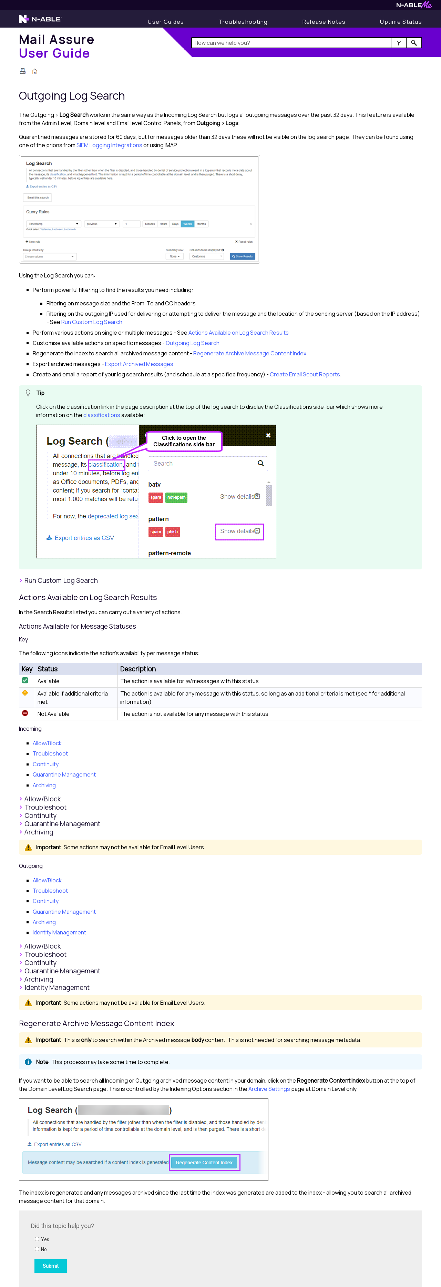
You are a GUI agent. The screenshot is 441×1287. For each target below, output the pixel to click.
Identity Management (59, 932)
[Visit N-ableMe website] (414, 6)
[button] (399, 42)
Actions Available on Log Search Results (238, 332)
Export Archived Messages (139, 364)
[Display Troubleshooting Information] (243, 22)
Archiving (44, 785)
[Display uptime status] (401, 22)
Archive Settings (269, 1089)
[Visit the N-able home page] (40, 22)
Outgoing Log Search (192, 343)
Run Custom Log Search (91, 322)
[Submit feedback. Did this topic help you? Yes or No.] (124, 1247)
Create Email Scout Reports (305, 374)
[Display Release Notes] (324, 22)
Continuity (46, 764)
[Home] (57, 46)
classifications (101, 415)
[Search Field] (306, 42)
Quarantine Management (64, 774)
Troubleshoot (50, 753)
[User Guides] (166, 22)
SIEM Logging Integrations (109, 145)
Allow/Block (47, 743)
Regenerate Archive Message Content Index (249, 353)
